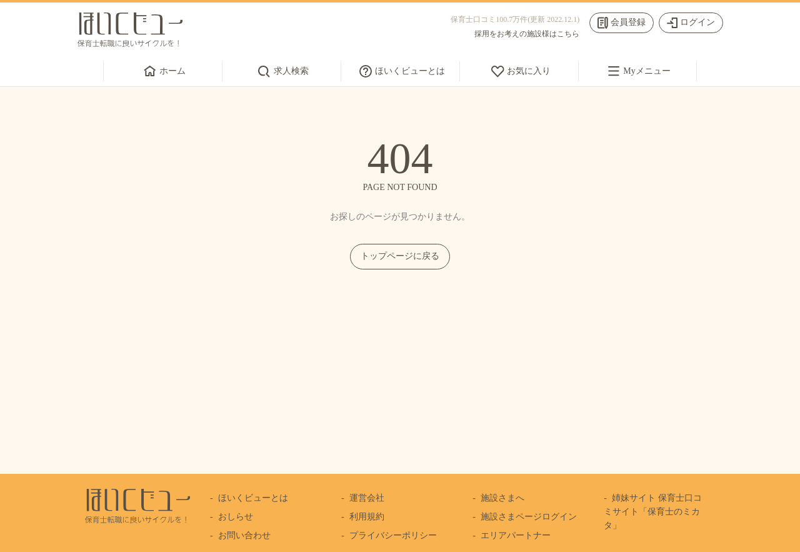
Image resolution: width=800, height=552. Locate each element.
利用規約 (366, 516)
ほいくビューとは (253, 498)
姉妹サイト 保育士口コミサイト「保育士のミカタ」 (652, 512)
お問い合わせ (244, 535)
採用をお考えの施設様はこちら (526, 33)
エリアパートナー (516, 535)
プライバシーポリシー (393, 535)
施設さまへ (502, 498)
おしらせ (235, 516)
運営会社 (366, 498)
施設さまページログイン (529, 516)
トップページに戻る (400, 256)
